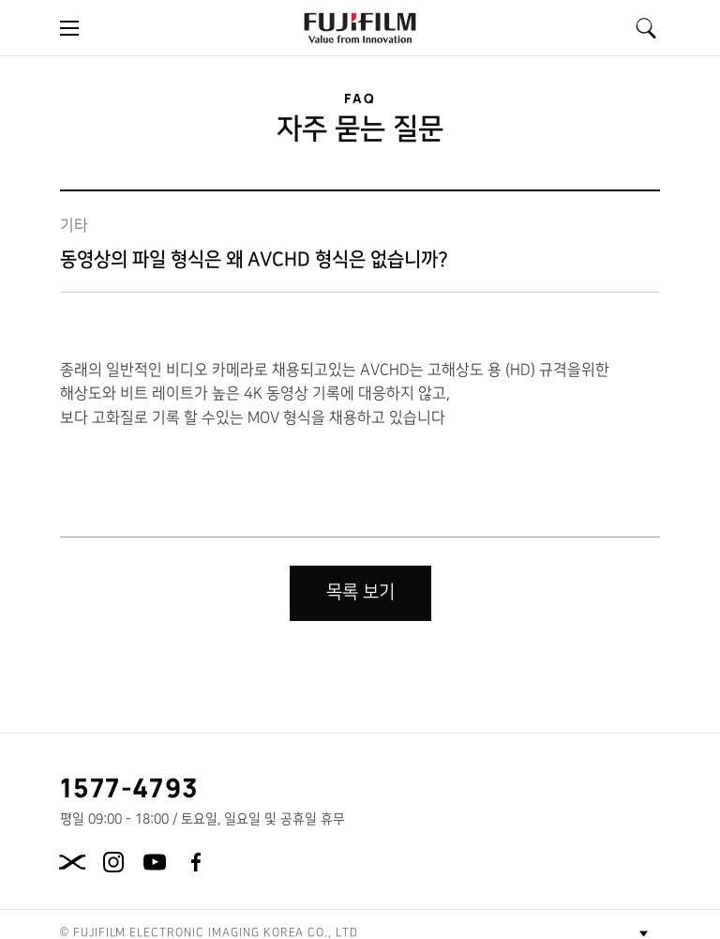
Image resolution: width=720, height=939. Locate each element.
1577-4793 (130, 787)
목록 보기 (360, 592)
